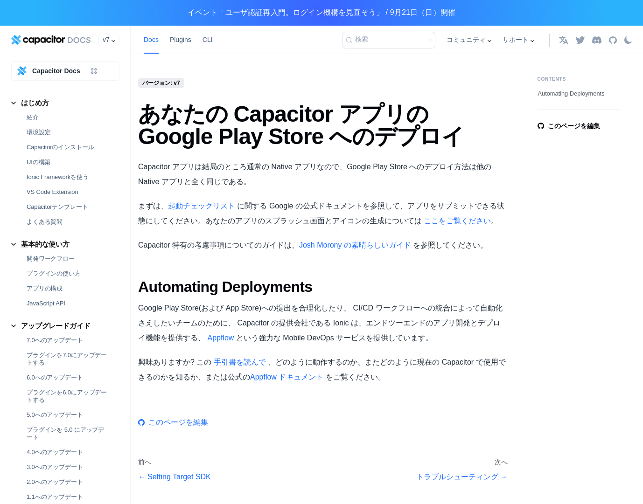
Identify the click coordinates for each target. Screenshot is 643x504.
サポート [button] (516, 39)
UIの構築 (38, 162)
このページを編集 (173, 422)
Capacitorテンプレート (57, 206)
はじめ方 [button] (35, 103)
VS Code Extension (52, 191)
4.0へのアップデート (55, 452)
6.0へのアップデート (55, 377)
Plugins (180, 39)
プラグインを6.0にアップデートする (67, 396)
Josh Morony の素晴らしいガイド (355, 245)
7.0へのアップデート (55, 340)
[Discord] (596, 40)
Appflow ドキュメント (286, 377)
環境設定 (38, 132)
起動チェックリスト (201, 206)
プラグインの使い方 (54, 273)
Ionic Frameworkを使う (58, 176)
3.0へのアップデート (55, 466)
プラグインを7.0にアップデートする (67, 359)
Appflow (220, 338)
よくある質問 (45, 221)
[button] (563, 40)
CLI (208, 39)
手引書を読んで (240, 362)
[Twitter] (580, 40)
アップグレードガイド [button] (56, 326)
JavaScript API (46, 303)
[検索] (388, 40)
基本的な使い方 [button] (45, 244)
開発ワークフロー (51, 258)
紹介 (33, 117)
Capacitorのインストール (60, 147)
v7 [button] (106, 39)
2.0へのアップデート (55, 481)
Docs (151, 39)
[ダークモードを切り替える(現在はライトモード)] (628, 40)
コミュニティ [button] (466, 39)
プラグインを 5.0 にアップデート (65, 433)
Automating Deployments (571, 93)
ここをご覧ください (457, 221)
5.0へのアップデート (55, 414)
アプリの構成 (45, 288)
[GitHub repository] (613, 40)
